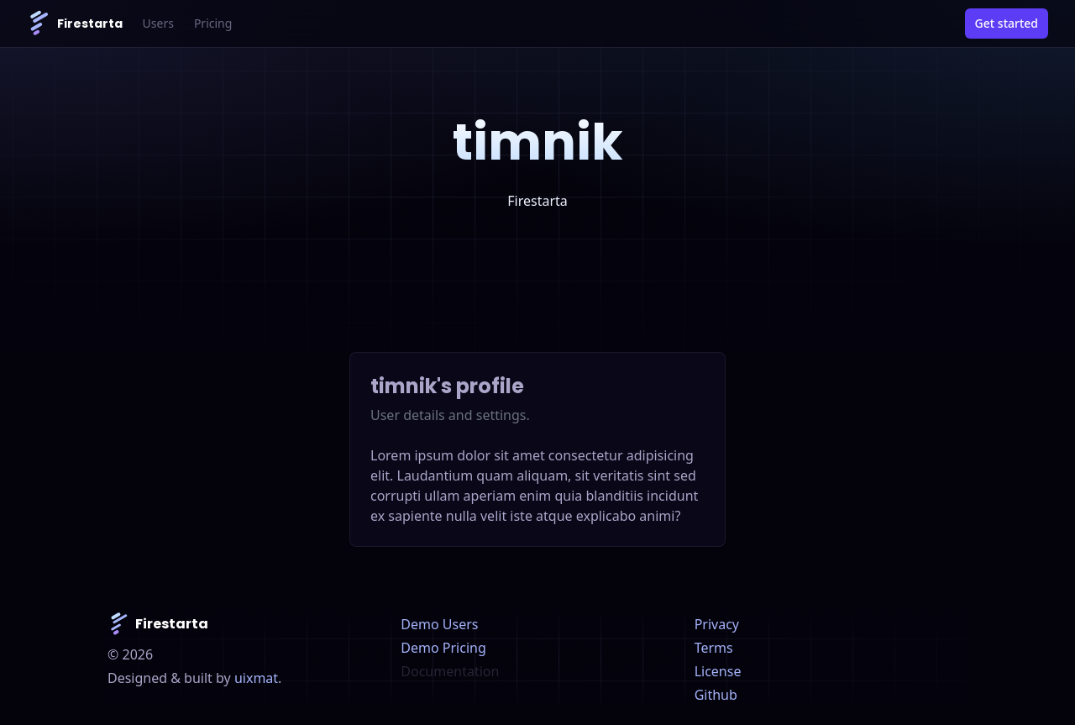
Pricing (213, 23)
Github (716, 695)
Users (158, 23)
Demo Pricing (443, 647)
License (718, 671)
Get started (1006, 23)
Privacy (717, 624)
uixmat (256, 678)
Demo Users (439, 624)
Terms (714, 647)
